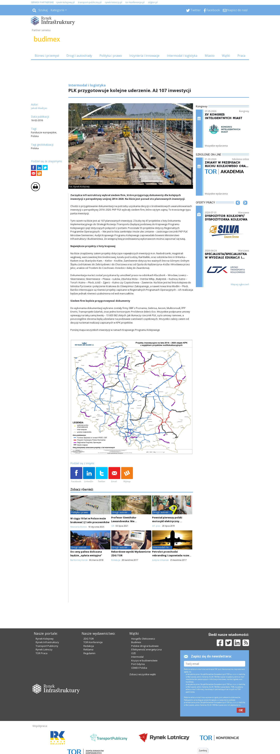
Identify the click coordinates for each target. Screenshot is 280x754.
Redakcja (88, 646)
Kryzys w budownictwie (144, 660)
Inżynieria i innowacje (144, 56)
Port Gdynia (138, 664)
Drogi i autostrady (79, 56)
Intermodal (137, 656)
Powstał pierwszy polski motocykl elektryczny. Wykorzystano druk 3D (167, 521)
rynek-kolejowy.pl (65, 2)
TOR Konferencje (93, 642)
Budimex (136, 642)
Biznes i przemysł (47, 56)
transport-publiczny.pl (90, 2)
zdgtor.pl (153, 2)
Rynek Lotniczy (44, 649)
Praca (241, 56)
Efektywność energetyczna (146, 649)
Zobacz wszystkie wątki (142, 674)
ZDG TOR (88, 638)
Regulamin (89, 653)
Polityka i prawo (110, 56)
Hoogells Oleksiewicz (143, 638)
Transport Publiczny (47, 646)
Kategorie (57, 10)
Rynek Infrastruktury (47, 642)
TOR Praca (41, 653)
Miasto (209, 56)
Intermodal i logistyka (182, 56)
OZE (133, 653)
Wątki (226, 56)
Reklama (88, 649)
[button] (238, 208)
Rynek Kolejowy (45, 638)
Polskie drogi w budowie (145, 646)
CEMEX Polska (139, 667)
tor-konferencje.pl (134, 2)
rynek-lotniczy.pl (113, 2)
